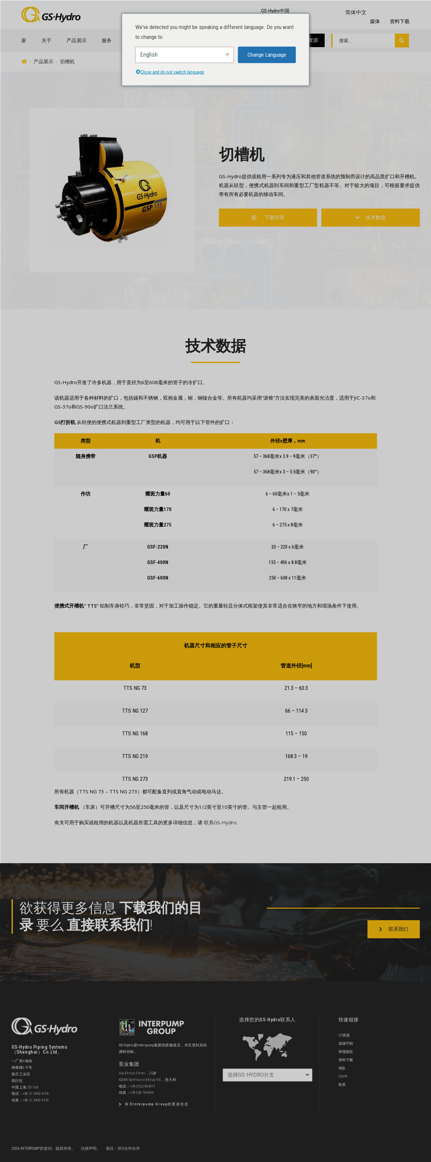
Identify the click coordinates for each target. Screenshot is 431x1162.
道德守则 (345, 1043)
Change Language (267, 54)
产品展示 (77, 40)
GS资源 (310, 40)
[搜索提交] (402, 40)
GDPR (342, 1076)
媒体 (375, 21)
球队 (342, 1068)
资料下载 (400, 21)
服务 (107, 40)
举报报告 (345, 1052)
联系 (342, 1085)
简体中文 (355, 12)
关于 (46, 40)
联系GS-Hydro (220, 822)
